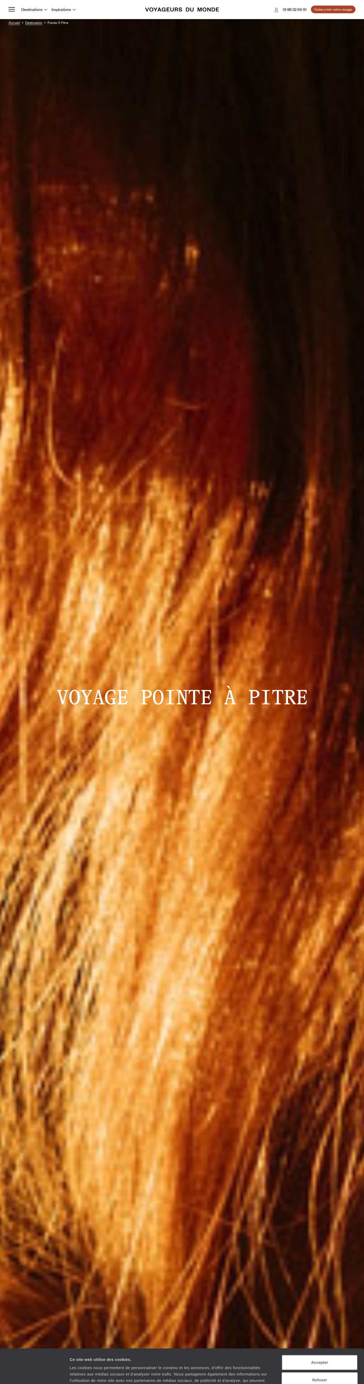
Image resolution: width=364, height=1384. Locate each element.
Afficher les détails (87, 1373)
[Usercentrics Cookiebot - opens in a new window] (34, 1374)
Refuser (319, 1345)
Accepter (319, 1328)
